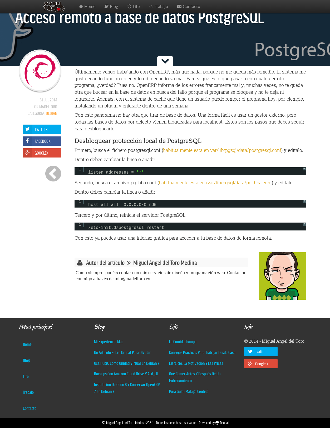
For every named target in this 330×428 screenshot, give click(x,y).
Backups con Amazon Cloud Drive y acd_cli (126, 373)
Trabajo (161, 6)
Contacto (191, 6)
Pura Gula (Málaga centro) (188, 391)
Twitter (257, 351)
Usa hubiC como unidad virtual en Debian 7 (126, 363)
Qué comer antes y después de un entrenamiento (194, 377)
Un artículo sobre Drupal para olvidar (122, 352)
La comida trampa (182, 341)
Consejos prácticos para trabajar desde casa (202, 352)
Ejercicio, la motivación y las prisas (196, 363)
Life (136, 6)
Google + (258, 363)
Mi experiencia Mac (108, 341)
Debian (51, 113)
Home (89, 6)
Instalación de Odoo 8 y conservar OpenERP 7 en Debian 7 (127, 387)
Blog (114, 6)
